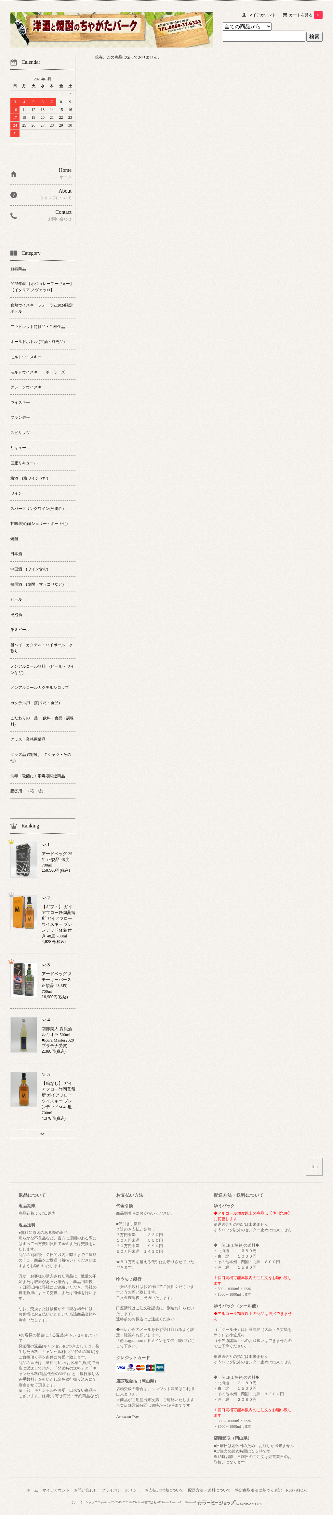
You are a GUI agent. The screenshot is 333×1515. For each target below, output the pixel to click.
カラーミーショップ (84, 1502)
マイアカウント (262, 15)
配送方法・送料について (209, 1490)
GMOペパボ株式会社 (142, 1502)
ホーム (32, 1490)
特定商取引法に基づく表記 (258, 1490)
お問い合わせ (85, 1490)
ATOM (301, 1490)
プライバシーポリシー (120, 1490)
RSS (289, 1490)
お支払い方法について (164, 1490)
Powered (224, 1502)
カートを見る (306, 15)
